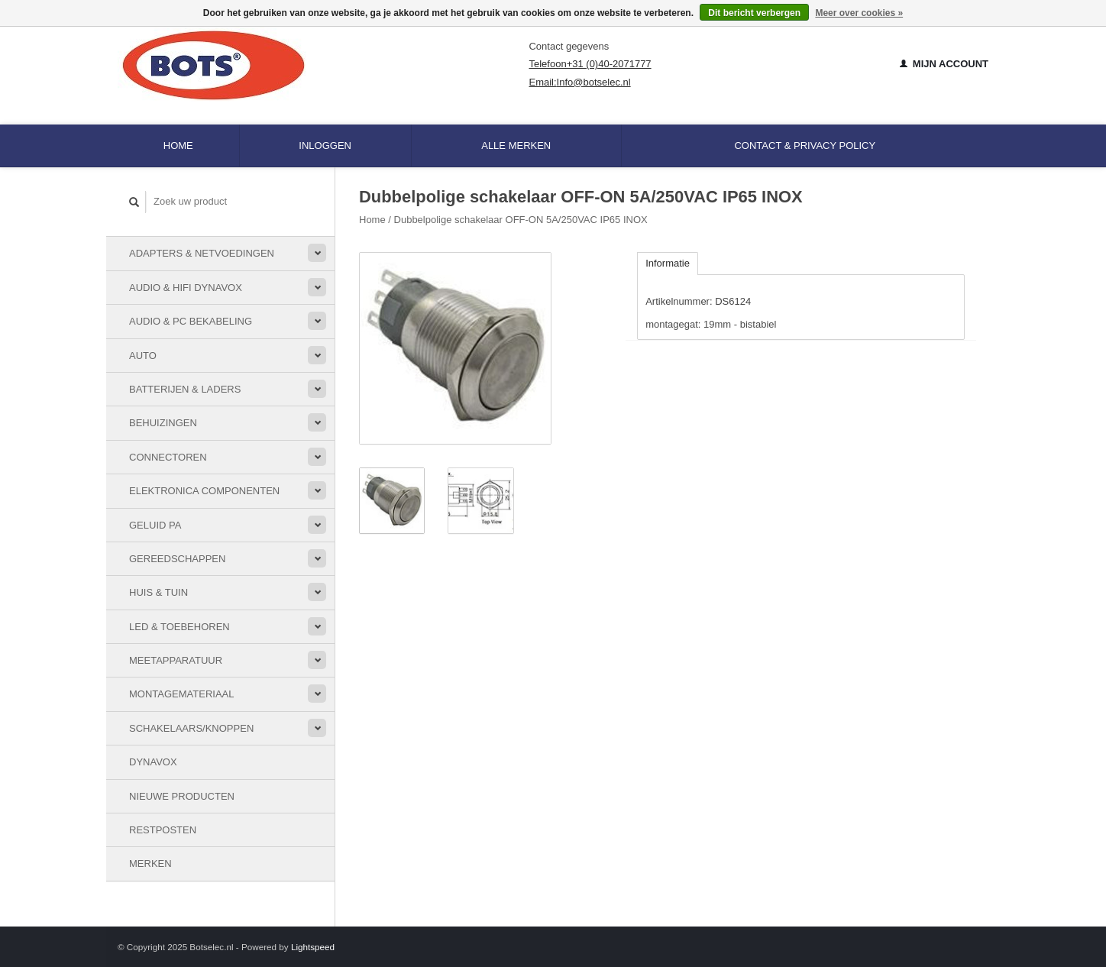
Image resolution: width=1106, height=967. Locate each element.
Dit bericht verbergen (754, 13)
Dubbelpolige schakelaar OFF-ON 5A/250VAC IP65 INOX (521, 219)
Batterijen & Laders (185, 389)
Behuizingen (163, 423)
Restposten (162, 830)
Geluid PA (155, 525)
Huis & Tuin (158, 592)
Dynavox (153, 762)
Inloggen (325, 145)
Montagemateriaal (181, 694)
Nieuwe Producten (181, 796)
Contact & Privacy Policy (804, 145)
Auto (143, 355)
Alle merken (516, 145)
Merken (150, 863)
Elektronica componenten (204, 490)
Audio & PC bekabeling (190, 321)
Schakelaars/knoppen (191, 728)
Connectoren (168, 457)
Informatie (667, 263)
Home (178, 145)
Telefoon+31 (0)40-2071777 (590, 64)
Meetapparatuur (175, 660)
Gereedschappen (177, 558)
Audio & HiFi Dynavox (185, 287)
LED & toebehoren (179, 626)
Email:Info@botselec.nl (579, 82)
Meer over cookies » (859, 13)
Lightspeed (313, 947)
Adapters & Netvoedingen (201, 253)
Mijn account (944, 64)
